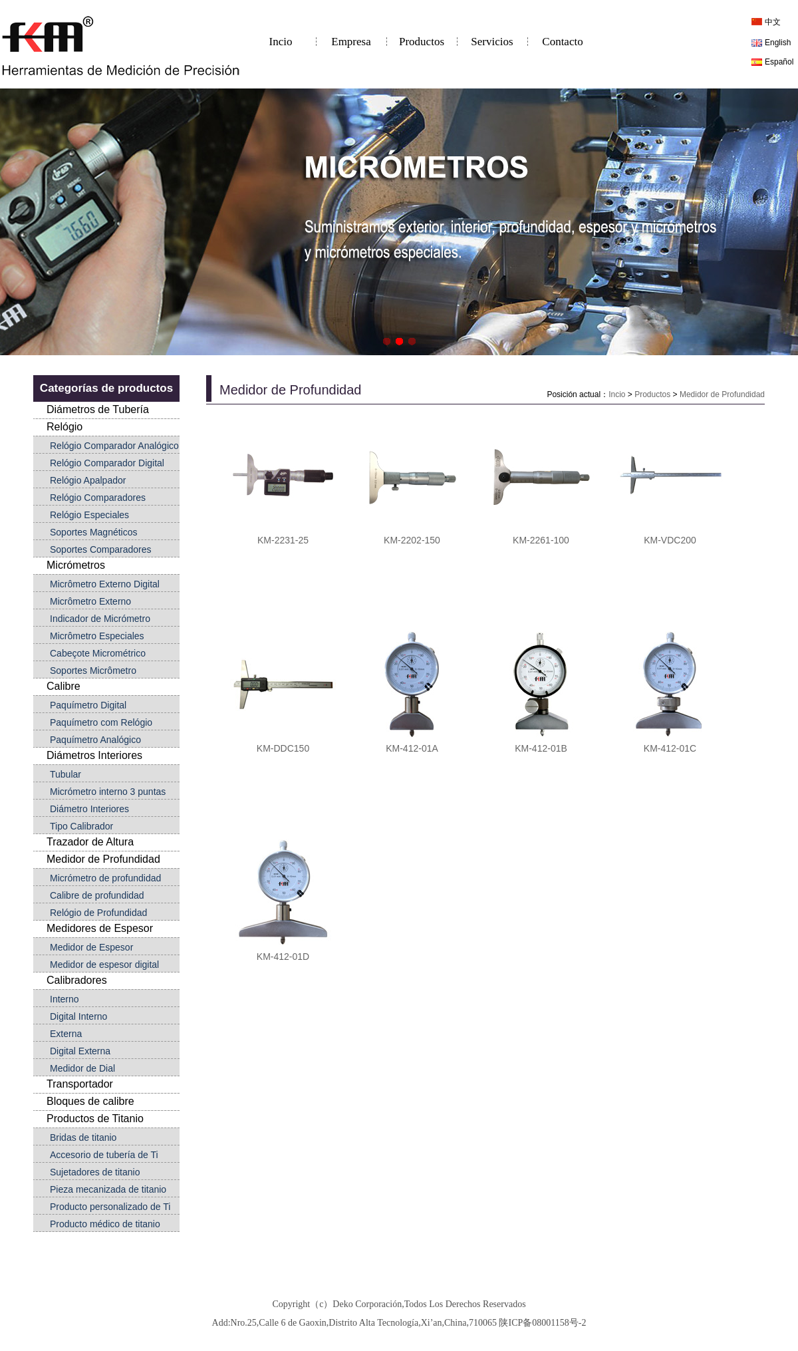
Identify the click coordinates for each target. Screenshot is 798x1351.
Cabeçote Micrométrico (98, 653)
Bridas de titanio (83, 1137)
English (778, 42)
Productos (421, 41)
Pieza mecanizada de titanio (108, 1189)
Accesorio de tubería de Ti (104, 1154)
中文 (773, 22)
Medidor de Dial (82, 1068)
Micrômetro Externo (90, 601)
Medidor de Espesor (91, 947)
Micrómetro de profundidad (105, 878)
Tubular (65, 774)
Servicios (492, 41)
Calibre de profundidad (97, 895)
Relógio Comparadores (98, 497)
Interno (64, 999)
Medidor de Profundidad (722, 394)
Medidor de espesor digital (104, 964)
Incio (281, 41)
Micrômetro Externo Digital (105, 584)
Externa (66, 1033)
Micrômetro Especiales (97, 636)
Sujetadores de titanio (95, 1172)
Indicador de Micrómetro (100, 618)
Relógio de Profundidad (98, 912)
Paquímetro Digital (88, 705)
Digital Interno (78, 1016)
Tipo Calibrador (81, 826)
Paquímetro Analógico (95, 739)
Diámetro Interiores (89, 809)
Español (779, 62)
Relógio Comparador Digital (107, 463)
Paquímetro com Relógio (101, 722)
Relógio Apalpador (88, 480)
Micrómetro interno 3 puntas (108, 791)
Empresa (350, 41)
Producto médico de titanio (105, 1224)
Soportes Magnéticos (94, 532)
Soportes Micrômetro (93, 670)
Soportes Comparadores (101, 549)
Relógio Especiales (89, 515)
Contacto (562, 41)
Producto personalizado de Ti (110, 1206)
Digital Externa (80, 1051)
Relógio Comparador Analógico (114, 445)
